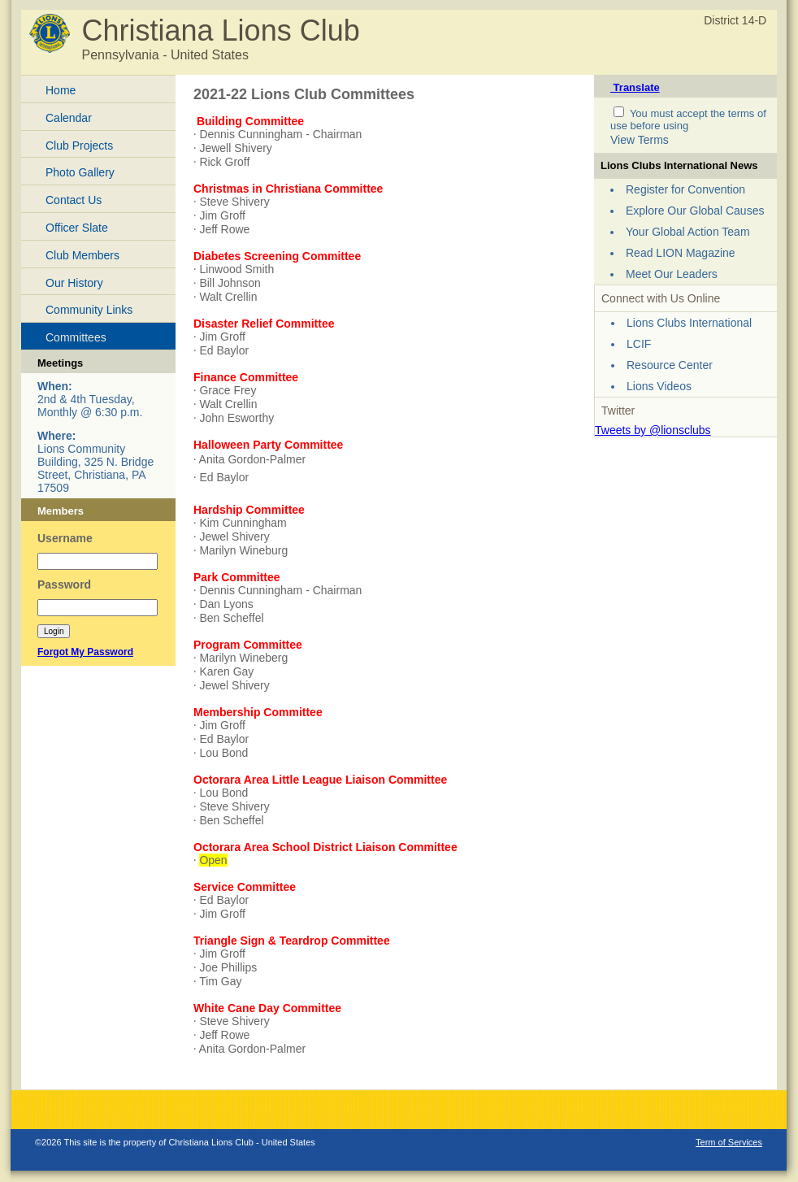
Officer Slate (77, 227)
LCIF (639, 343)
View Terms (639, 139)
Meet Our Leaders (672, 273)
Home (61, 90)
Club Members (82, 255)
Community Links (89, 309)
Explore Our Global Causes (695, 210)
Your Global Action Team (688, 231)
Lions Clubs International (689, 322)
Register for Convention (685, 189)
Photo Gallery (80, 172)
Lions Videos (659, 386)
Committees (76, 337)
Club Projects (79, 145)
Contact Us (74, 199)
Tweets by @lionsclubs (653, 430)
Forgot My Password (85, 652)
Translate (635, 87)
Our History (74, 282)
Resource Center (670, 365)
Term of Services (729, 1142)
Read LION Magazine (680, 252)
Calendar (69, 117)
